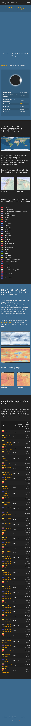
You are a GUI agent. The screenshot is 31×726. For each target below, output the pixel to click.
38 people (4, 65)
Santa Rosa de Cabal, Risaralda (6, 514)
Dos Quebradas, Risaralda (5, 493)
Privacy (12, 720)
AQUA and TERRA (7, 322)
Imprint (23, 717)
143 (21, 104)
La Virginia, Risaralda (5, 458)
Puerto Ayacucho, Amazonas (5, 670)
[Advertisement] (15, 30)
